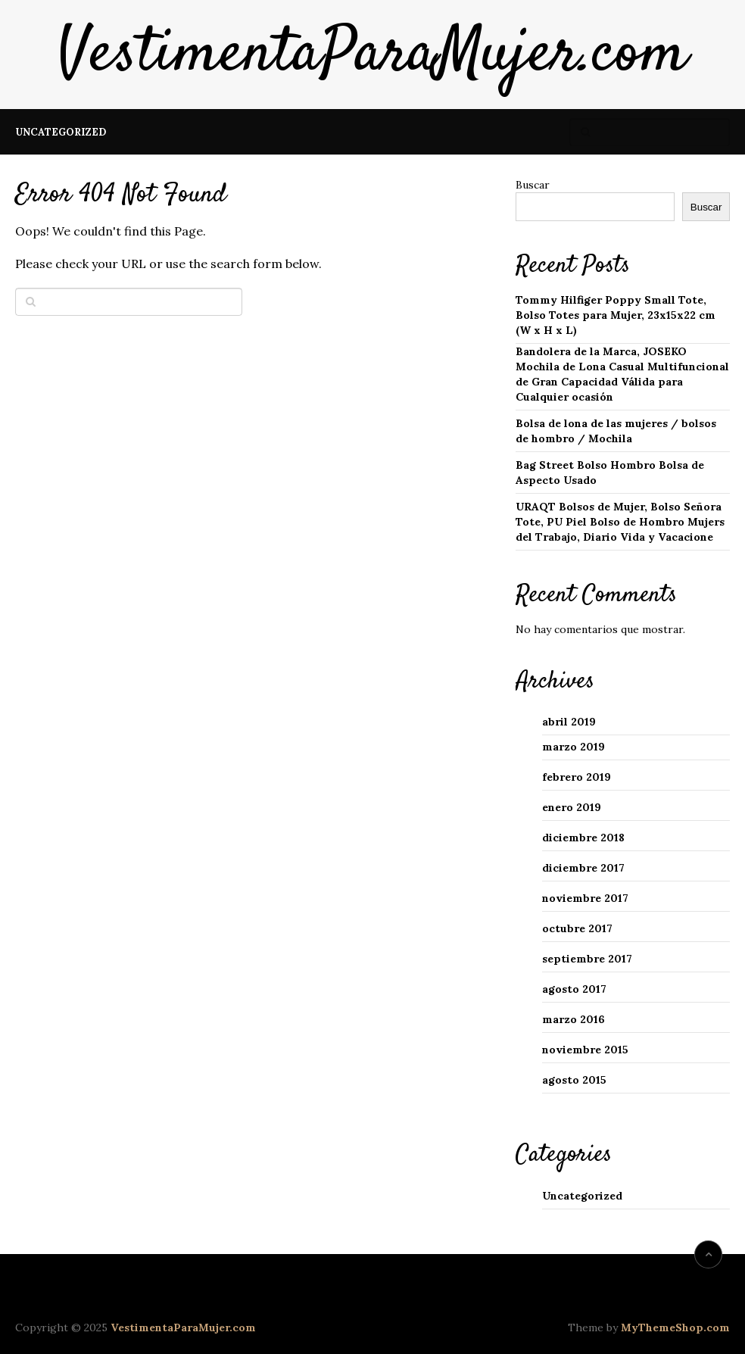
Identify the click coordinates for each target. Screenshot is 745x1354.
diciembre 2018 (583, 837)
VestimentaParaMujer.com (372, 54)
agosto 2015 (574, 1080)
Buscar (533, 185)
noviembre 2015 (585, 1049)
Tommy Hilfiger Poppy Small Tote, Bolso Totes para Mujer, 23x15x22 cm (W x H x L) (615, 315)
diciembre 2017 (583, 868)
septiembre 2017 (587, 959)
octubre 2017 (577, 928)
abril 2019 (569, 721)
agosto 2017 (574, 989)
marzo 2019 (573, 746)
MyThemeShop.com (675, 1327)
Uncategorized (60, 132)
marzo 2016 (573, 1019)
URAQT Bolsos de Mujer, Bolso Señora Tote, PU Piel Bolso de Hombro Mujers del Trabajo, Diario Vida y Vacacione (620, 522)
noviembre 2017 (585, 898)
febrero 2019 (576, 777)
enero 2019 (571, 807)
